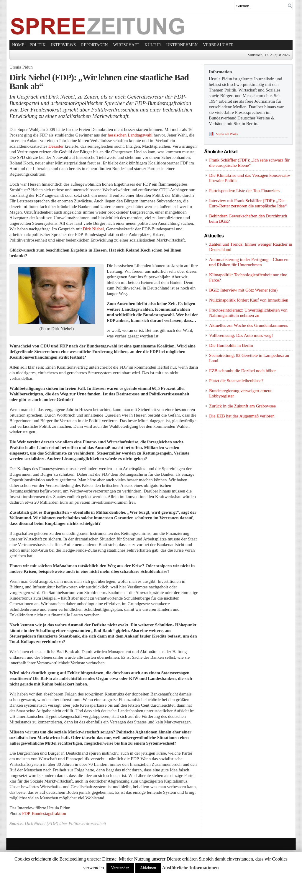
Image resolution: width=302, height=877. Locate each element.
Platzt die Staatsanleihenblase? (236, 380)
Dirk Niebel (93, 229)
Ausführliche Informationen (190, 867)
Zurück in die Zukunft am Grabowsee (242, 406)
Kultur (153, 45)
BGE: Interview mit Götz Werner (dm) (243, 290)
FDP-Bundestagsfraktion (44, 813)
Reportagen (94, 45)
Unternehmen (182, 45)
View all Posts (227, 134)
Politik (37, 45)
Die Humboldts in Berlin (231, 345)
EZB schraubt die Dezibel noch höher (242, 370)
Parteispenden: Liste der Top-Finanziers (244, 190)
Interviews (63, 45)
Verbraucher (218, 45)
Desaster (56, 146)
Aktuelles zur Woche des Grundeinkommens (248, 325)
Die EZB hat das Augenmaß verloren (242, 416)
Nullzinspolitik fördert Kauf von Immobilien (248, 300)
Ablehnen (148, 868)
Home (18, 45)
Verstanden (120, 868)
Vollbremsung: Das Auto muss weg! (241, 335)
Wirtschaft (126, 45)
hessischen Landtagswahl (130, 135)
